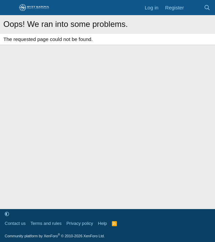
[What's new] (193, 7)
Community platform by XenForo (55, 236)
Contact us (15, 223)
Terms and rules (46, 223)
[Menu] (9, 7)
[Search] (207, 7)
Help (102, 223)
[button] (6, 214)
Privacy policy (80, 223)
